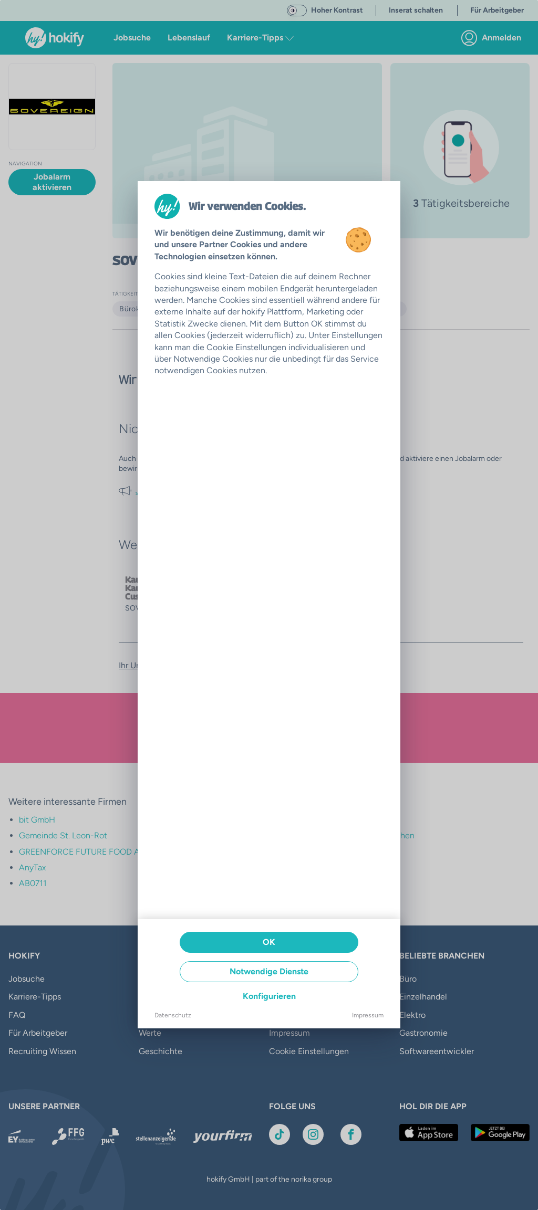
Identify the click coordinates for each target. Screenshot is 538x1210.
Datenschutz (172, 1015)
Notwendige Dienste (269, 971)
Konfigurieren (269, 996)
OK (269, 942)
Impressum (368, 1015)
